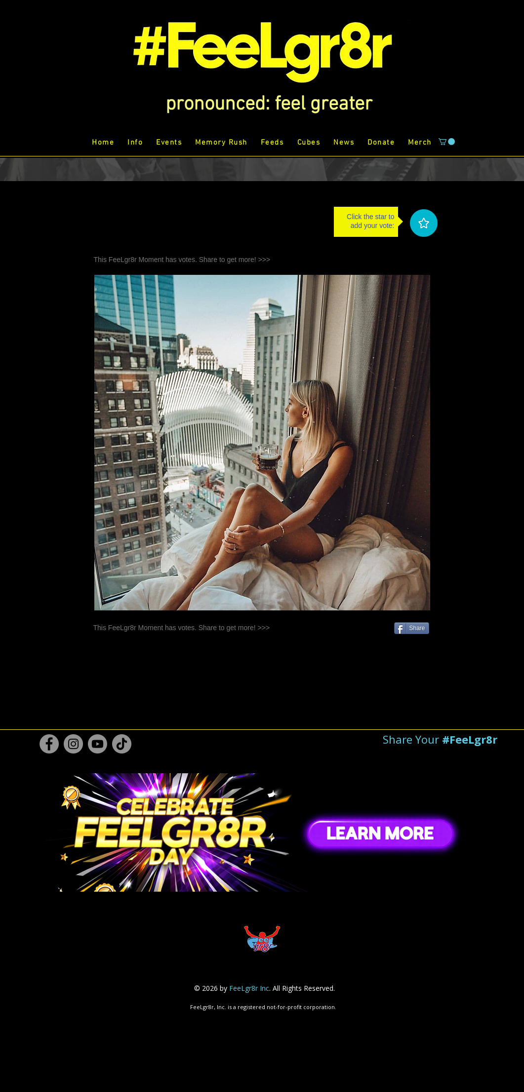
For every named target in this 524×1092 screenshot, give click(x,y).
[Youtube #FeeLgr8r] (97, 743)
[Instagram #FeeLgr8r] (73, 743)
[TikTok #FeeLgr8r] (121, 743)
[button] (268, 104)
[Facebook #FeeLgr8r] (49, 743)
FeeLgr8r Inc (249, 988)
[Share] (411, 628)
